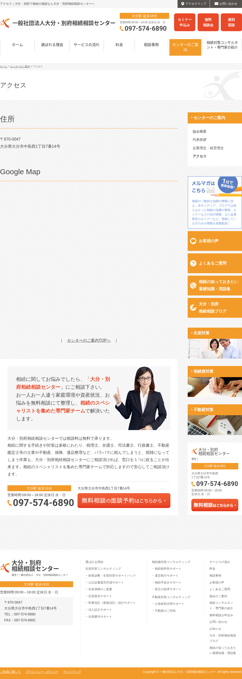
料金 (119, 44)
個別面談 (231, 22)
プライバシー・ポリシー (42, 672)
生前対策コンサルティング (103, 568)
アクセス (199, 156)
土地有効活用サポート (169, 604)
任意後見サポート (100, 596)
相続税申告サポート (168, 568)
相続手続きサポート (168, 582)
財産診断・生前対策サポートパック (112, 575)
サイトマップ (72, 672)
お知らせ (215, 628)
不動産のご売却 (165, 610)
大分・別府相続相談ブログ (212, 307)
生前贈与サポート (100, 616)
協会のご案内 (218, 596)
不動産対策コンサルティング (171, 597)
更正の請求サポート (168, 589)
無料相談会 (208, 22)
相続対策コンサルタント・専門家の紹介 (222, 45)
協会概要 (199, 131)
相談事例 (151, 44)
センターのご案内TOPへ (89, 340)
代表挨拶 (199, 140)
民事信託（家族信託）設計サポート (112, 603)
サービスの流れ (87, 44)
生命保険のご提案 (100, 589)
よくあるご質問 (212, 263)
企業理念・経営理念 (208, 148)
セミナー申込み (185, 22)
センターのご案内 (185, 47)
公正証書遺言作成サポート (106, 582)
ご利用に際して (10, 672)
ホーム (17, 44)
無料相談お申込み (221, 615)
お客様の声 (209, 241)
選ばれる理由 (52, 44)
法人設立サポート (100, 609)
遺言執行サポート (167, 575)
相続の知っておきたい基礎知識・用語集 (218, 285)
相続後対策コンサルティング (171, 562)
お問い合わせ (218, 622)
